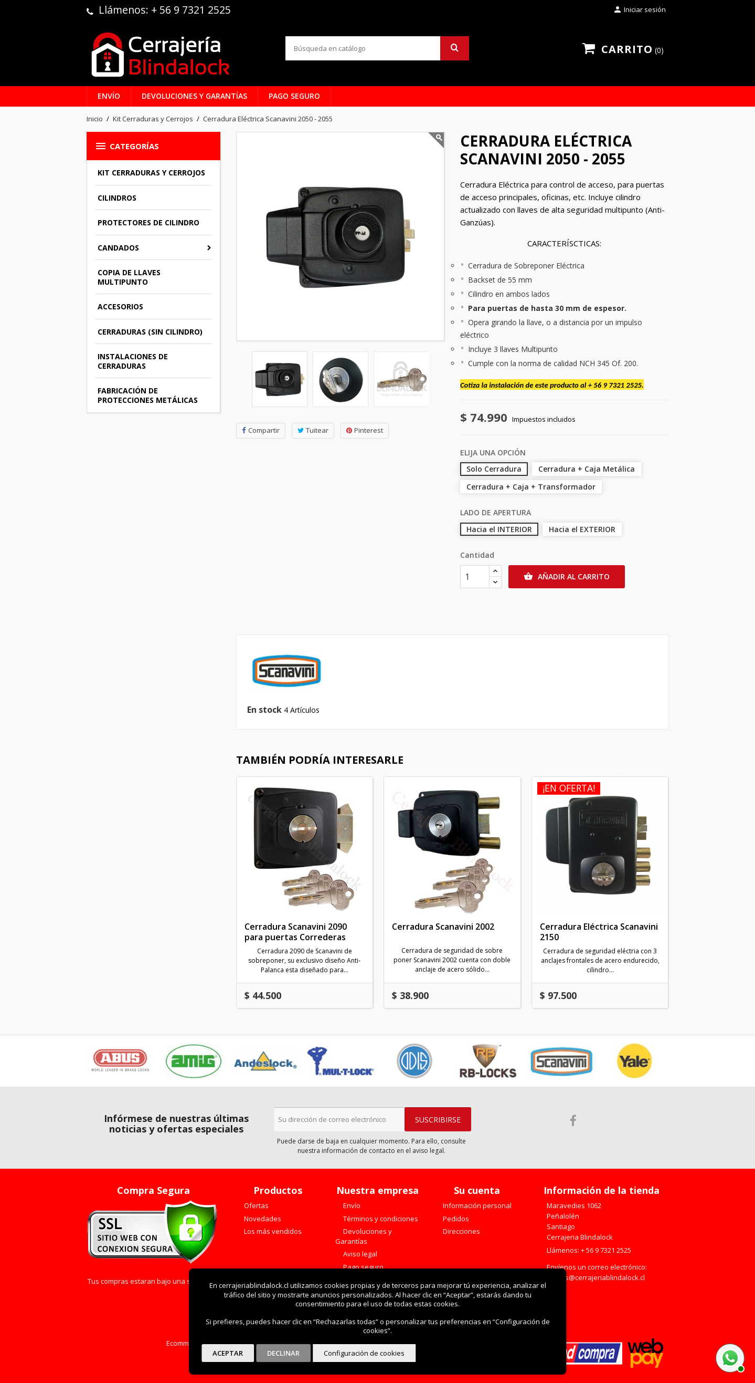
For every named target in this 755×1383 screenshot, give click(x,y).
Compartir (261, 430)
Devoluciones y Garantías (194, 96)
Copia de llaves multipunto (129, 277)
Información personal (476, 1205)
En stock (264, 710)
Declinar (283, 1353)
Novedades (261, 1218)
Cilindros (117, 198)
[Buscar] (377, 48)
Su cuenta (477, 1190)
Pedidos (455, 1218)
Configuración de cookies (364, 1353)
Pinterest (364, 430)
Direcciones (460, 1231)
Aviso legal (359, 1254)
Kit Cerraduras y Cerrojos (151, 173)
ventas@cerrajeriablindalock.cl (596, 1277)
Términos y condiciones (380, 1218)
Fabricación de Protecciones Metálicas (148, 395)
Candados (118, 248)
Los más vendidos (272, 1231)
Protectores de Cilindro (148, 222)
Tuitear (312, 430)
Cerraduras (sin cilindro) (150, 332)
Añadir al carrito (567, 576)
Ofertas (255, 1205)
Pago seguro (294, 96)
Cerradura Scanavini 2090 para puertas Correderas (295, 932)
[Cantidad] (475, 576)
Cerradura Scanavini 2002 (443, 926)
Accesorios (120, 306)
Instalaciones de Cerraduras (133, 361)
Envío (109, 96)
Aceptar (227, 1353)
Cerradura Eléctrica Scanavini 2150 (599, 932)
